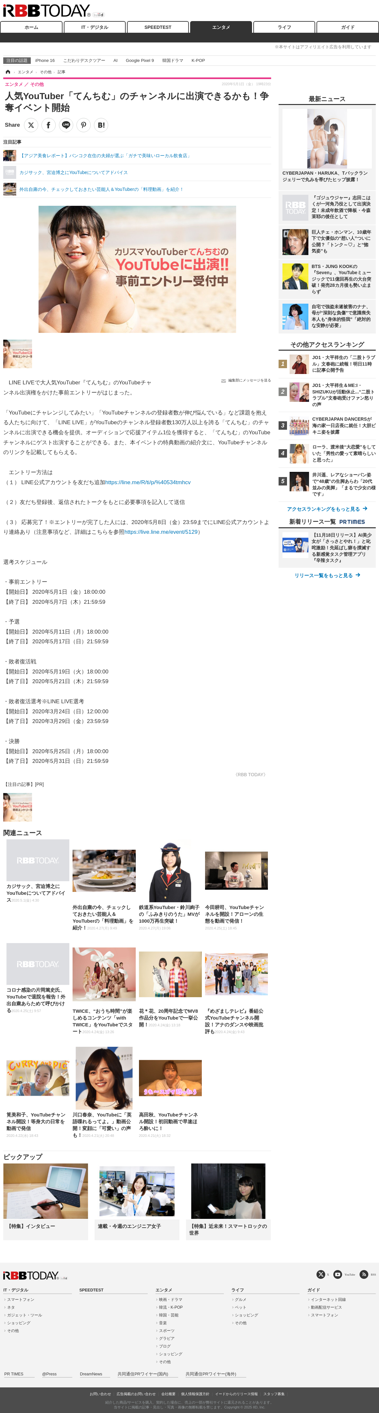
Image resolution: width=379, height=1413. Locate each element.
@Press (49, 1374)
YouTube (350, 1274)
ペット (241, 1307)
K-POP (198, 60)
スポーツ (167, 1330)
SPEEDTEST (157, 27)
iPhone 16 (45, 60)
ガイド (348, 27)
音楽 (163, 1323)
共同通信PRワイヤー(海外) (211, 1374)
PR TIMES (13, 1374)
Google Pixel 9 (140, 60)
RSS (373, 1274)
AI (115, 60)
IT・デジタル (94, 27)
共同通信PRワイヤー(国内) (143, 1374)
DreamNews (91, 1374)
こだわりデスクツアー (84, 60)
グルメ (241, 1299)
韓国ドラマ (172, 60)
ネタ (11, 1307)
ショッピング (18, 1323)
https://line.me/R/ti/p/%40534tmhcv (148, 482)
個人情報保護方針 (195, 1394)
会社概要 (168, 1394)
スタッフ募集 (274, 1394)
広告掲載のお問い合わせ (136, 1394)
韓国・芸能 (168, 1315)
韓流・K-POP (171, 1307)
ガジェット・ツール (24, 1315)
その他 (13, 1330)
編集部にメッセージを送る (249, 380)
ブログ (165, 1346)
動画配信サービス (326, 1307)
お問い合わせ (100, 1394)
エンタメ (221, 27)
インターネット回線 (328, 1299)
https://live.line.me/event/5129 (161, 532)
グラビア (167, 1338)
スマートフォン (20, 1299)
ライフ (284, 27)
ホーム (31, 27)
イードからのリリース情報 (236, 1394)
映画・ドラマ (170, 1299)
